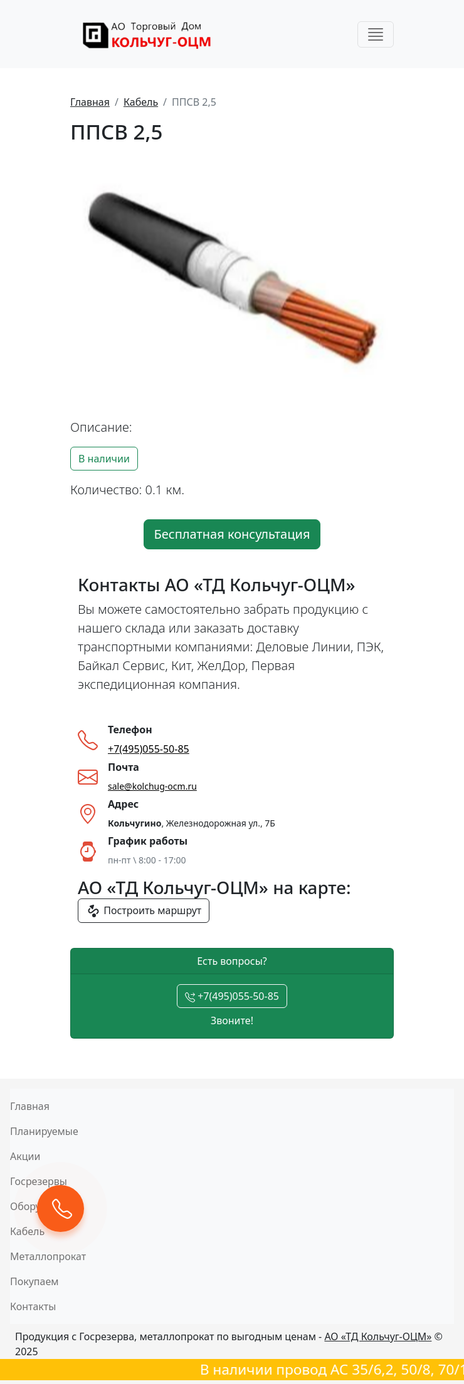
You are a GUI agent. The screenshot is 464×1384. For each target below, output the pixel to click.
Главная (90, 102)
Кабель (141, 102)
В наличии (104, 459)
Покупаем (34, 1281)
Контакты (33, 1306)
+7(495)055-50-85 (232, 996)
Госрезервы (38, 1181)
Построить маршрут (143, 911)
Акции (25, 1156)
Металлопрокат (48, 1256)
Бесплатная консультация (232, 534)
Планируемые (44, 1131)
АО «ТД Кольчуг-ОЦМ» (377, 1336)
